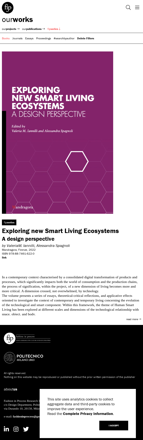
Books (6, 38)
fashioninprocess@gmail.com (31, 416)
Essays (29, 38)
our (17, 19)
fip (54, 29)
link (4, 257)
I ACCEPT (114, 425)
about (10, 389)
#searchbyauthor (64, 38)
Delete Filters (85, 38)
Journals (17, 38)
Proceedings (43, 38)
